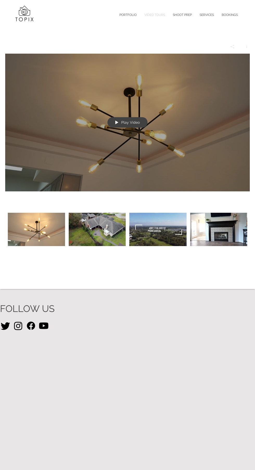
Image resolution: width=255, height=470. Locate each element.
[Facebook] (31, 325)
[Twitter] (5, 325)
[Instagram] (18, 325)
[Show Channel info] (245, 46)
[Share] (232, 46)
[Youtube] (43, 325)
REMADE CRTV (40, 454)
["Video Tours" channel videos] (127, 235)
